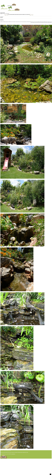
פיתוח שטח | (24, 452)
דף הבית (9, 14)
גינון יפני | (15, 452)
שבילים (17, 14)
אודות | (27, 452)
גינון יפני (19, 14)
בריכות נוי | (12, 452)
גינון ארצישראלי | (19, 452)
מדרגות (15, 14)
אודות (11, 5)
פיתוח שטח (12, 14)
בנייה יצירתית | (9, 452)
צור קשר (9, 5)
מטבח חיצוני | (5, 452)
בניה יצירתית (26, 14)
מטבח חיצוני (22, 14)
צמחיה (29, 14)
